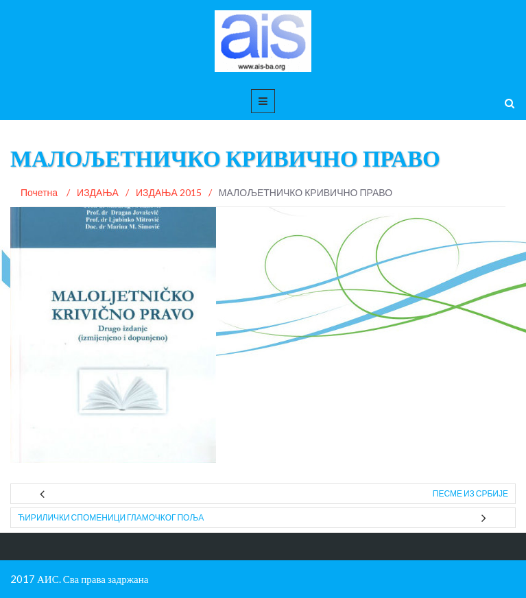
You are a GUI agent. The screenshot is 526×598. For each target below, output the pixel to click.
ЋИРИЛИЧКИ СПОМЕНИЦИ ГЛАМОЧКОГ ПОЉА (111, 517)
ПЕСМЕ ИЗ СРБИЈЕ (470, 493)
